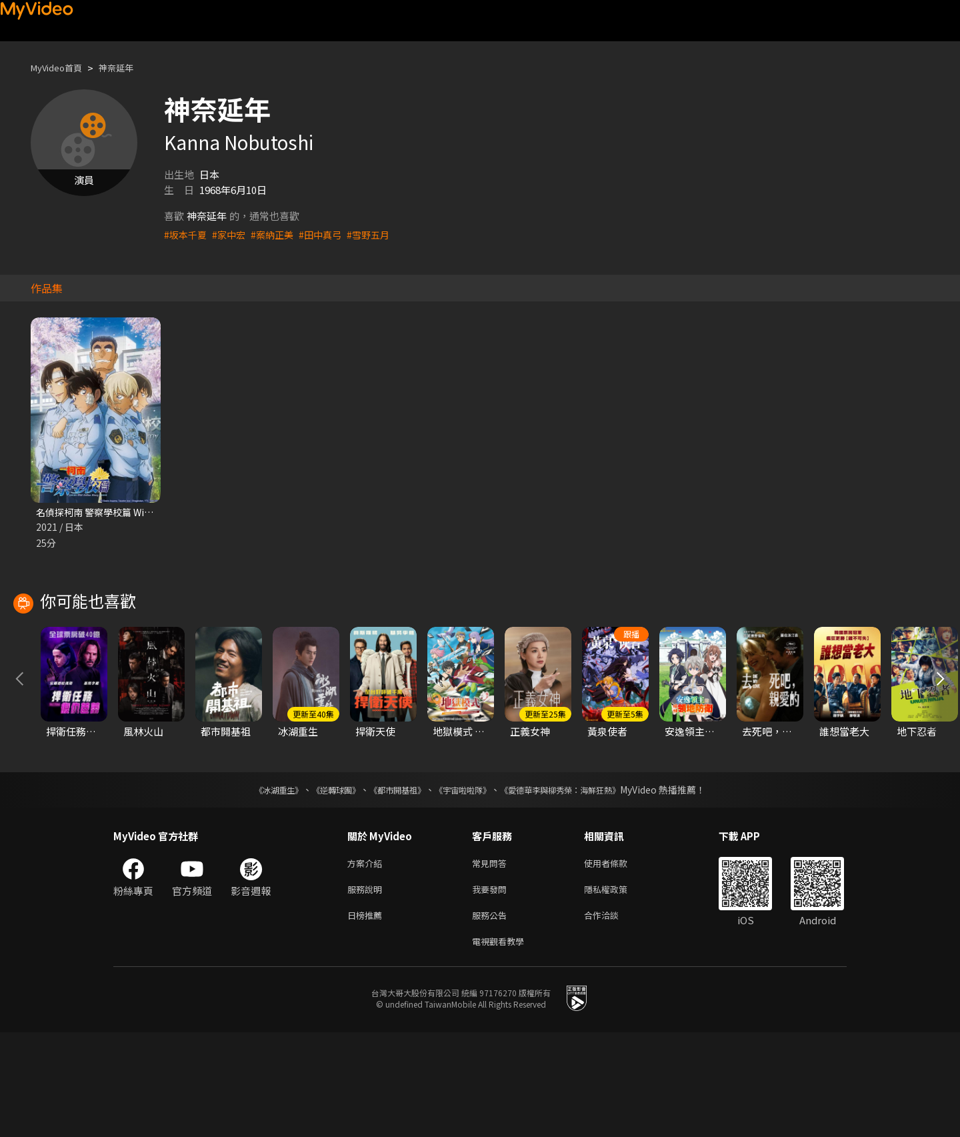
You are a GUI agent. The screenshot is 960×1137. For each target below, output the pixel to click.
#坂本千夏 (186, 234)
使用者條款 (617, 961)
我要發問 (492, 989)
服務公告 (492, 1017)
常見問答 (492, 961)
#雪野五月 (379, 234)
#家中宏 (232, 234)
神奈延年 (128, 68)
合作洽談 (612, 1017)
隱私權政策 (617, 989)
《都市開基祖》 (390, 886)
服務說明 (367, 989)
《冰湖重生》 (255, 886)
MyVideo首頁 (61, 68)
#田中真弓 (328, 234)
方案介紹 (367, 961)
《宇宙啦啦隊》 (465, 886)
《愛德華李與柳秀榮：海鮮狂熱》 (577, 886)
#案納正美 (278, 234)
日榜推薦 (367, 1017)
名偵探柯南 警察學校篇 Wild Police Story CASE (142, 512)
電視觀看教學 (502, 1045)
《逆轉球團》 (321, 886)
